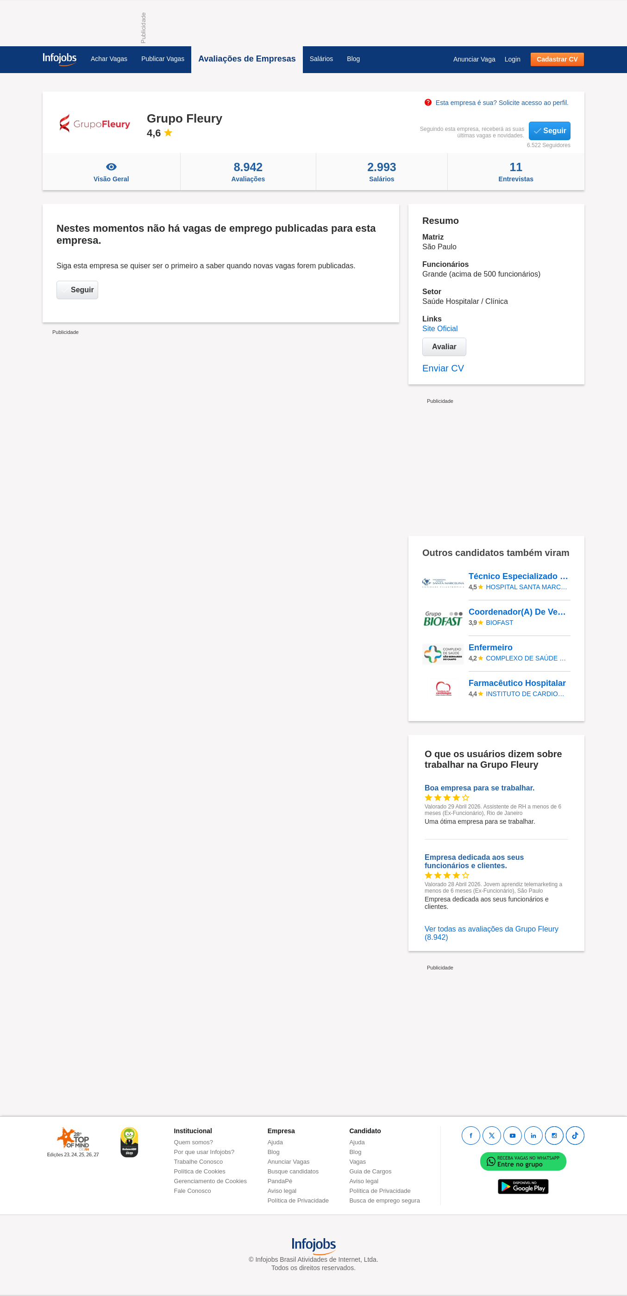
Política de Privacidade (298, 1200)
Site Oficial (440, 329)
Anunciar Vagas (289, 1161)
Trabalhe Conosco (198, 1161)
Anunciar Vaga (474, 59)
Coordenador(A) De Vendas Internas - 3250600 (519, 612)
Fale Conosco (192, 1190)
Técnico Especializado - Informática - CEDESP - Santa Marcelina (519, 576)
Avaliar (444, 347)
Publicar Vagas (162, 58)
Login (512, 59)
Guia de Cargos (370, 1171)
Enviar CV (443, 368)
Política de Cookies (200, 1171)
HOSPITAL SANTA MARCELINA (527, 587)
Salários (321, 58)
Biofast (500, 622)
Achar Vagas (109, 58)
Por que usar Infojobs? (204, 1151)
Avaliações (248, 171)
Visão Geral (111, 171)
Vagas (357, 1161)
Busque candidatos (293, 1171)
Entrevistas (516, 171)
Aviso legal (282, 1190)
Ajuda (275, 1142)
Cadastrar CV (557, 59)
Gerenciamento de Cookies (210, 1181)
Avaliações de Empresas (246, 58)
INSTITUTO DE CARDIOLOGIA (527, 693)
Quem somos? (193, 1142)
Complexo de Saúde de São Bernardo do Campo (527, 658)
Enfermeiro (491, 647)
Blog (353, 58)
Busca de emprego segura (384, 1200)
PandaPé (280, 1181)
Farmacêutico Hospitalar (517, 683)
